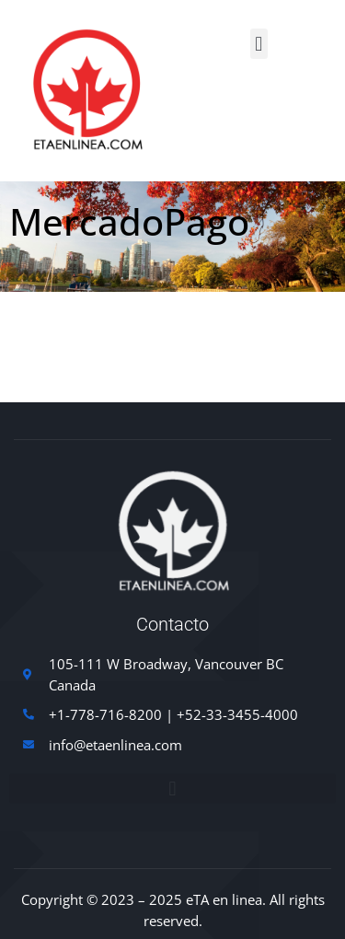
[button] (259, 44)
